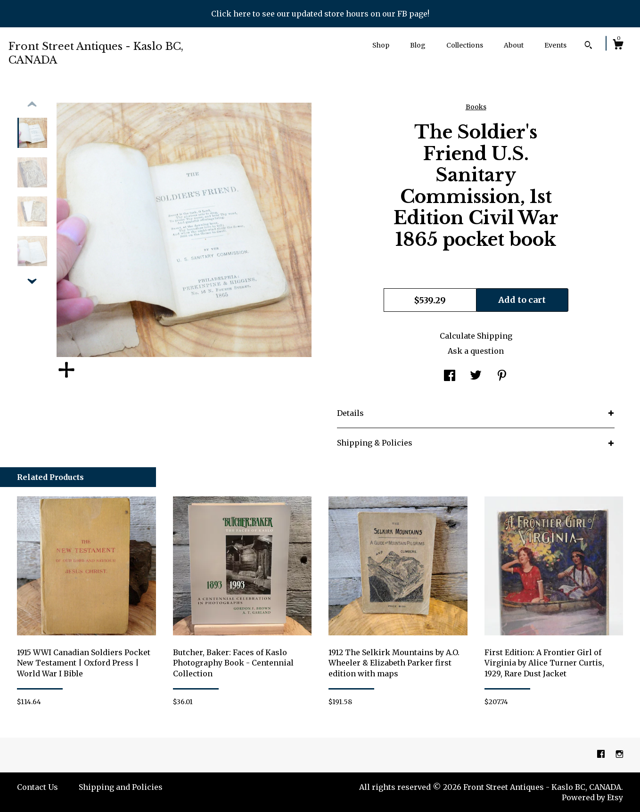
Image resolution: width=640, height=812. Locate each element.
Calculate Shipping (476, 336)
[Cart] (618, 46)
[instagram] (619, 754)
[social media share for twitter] (475, 377)
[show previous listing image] (32, 104)
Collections (464, 45)
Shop (380, 45)
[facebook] (602, 754)
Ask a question (476, 351)
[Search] (588, 46)
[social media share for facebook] (449, 377)
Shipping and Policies (121, 787)
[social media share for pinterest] (502, 377)
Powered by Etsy (592, 797)
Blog (418, 45)
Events (555, 45)
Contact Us (37, 787)
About (514, 45)
